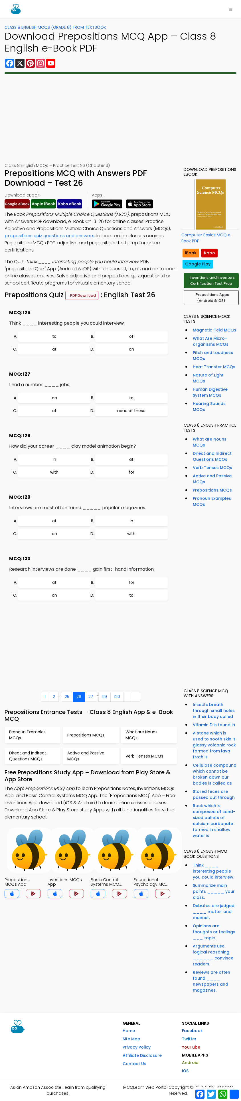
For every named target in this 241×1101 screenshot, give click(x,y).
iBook (191, 253)
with (54, 472)
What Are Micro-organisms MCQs (210, 341)
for (131, 472)
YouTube (191, 1047)
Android (190, 1062)
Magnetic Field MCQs (214, 330)
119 (104, 696)
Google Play (197, 264)
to (54, 336)
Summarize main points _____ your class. (214, 891)
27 (90, 696)
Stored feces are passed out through (214, 794)
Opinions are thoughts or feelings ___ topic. (214, 932)
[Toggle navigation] (230, 9)
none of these (131, 411)
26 (78, 696)
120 (117, 696)
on (131, 349)
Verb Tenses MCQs (212, 467)
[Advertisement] (120, 118)
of (131, 336)
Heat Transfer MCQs (214, 367)
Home (129, 1031)
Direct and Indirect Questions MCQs (212, 456)
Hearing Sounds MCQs (209, 406)
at (54, 349)
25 (67, 696)
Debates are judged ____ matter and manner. (213, 911)
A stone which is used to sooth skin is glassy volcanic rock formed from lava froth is (214, 745)
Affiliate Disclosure (142, 1055)
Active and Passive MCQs (212, 479)
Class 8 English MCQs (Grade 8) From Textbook (55, 27)
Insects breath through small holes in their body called (214, 710)
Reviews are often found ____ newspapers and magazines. (211, 981)
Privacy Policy (137, 1047)
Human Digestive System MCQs (210, 392)
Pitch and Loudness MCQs (213, 355)
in (54, 459)
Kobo (209, 253)
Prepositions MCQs (212, 490)
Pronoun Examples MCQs (212, 501)
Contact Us (134, 1064)
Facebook (192, 1031)
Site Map (131, 1039)
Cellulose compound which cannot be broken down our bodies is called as (214, 774)
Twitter (189, 1039)
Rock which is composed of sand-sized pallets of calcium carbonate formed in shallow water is (214, 820)
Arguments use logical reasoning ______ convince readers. (213, 955)
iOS (185, 1071)
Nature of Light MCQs (208, 378)
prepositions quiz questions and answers (49, 235)
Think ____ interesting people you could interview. (213, 871)
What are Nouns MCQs (209, 442)
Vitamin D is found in (214, 725)
